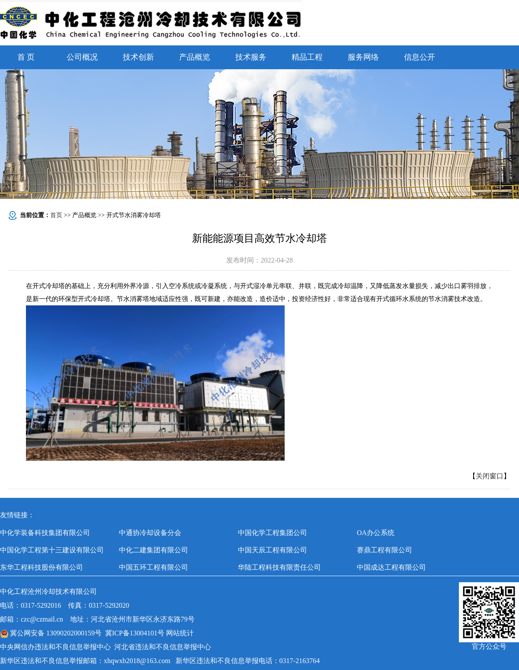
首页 (56, 215)
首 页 (26, 57)
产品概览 (194, 57)
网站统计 (180, 633)
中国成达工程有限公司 (391, 567)
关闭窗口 (489, 476)
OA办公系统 (375, 532)
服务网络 (363, 57)
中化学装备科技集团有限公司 (45, 532)
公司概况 (82, 57)
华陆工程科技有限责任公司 (279, 567)
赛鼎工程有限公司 (384, 550)
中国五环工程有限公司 (153, 567)
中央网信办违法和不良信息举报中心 (55, 647)
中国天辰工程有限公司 (272, 550)
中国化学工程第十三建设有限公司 (52, 550)
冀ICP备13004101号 (134, 633)
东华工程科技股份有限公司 (41, 567)
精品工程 (307, 57)
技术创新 (138, 57)
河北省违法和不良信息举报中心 (162, 647)
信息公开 (419, 57)
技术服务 (250, 57)
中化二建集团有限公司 (153, 550)
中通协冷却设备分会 (150, 532)
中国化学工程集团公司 (272, 532)
